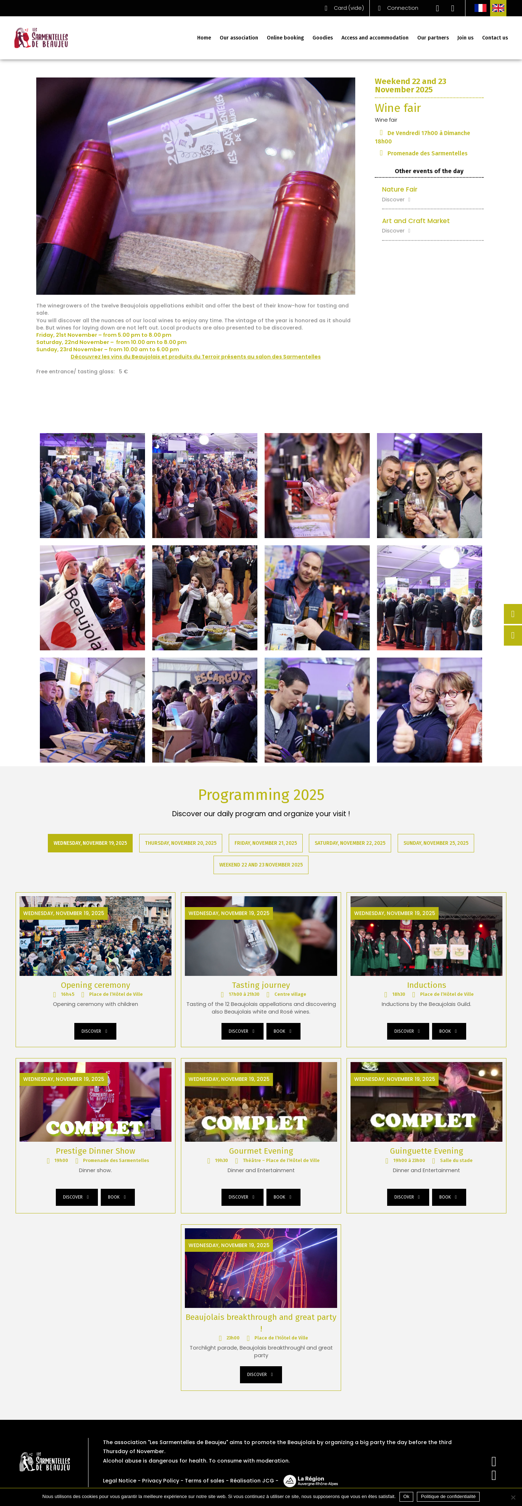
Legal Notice (119, 1481)
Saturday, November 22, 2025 (350, 843)
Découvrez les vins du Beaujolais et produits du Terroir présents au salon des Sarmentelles (196, 356)
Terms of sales (204, 1481)
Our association (239, 38)
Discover (397, 199)
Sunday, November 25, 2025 (436, 843)
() (343, 8)
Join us (465, 38)
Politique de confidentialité (448, 1496)
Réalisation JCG (252, 1481)
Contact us (495, 38)
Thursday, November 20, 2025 (180, 843)
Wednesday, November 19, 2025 (90, 843)
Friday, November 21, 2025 (266, 843)
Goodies (322, 38)
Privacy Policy (160, 1481)
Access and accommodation (375, 38)
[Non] (513, 1497)
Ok (406, 1496)
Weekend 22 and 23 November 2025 (261, 865)
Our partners (433, 38)
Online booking (285, 38)
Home (204, 38)
